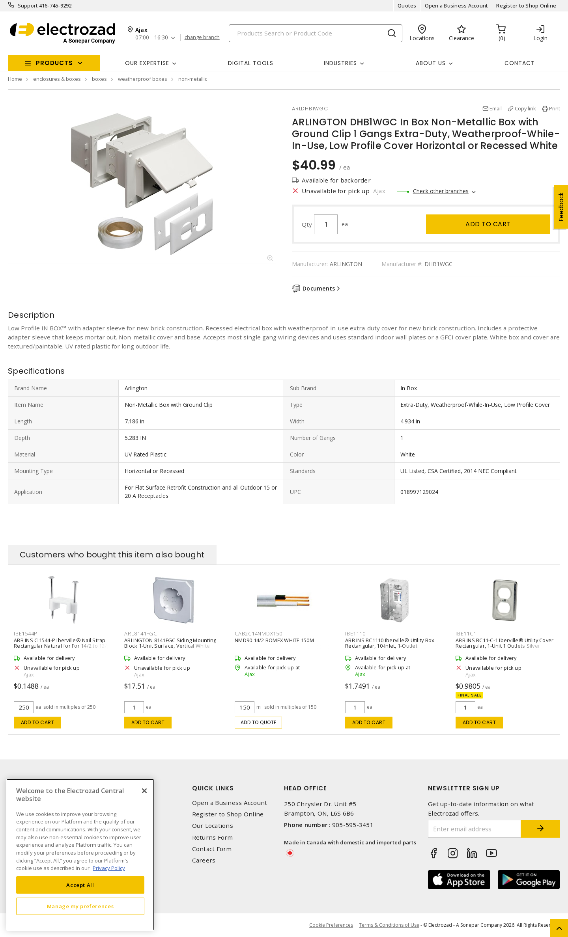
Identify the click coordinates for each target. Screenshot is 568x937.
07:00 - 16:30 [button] (151, 37)
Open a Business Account (456, 5)
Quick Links (213, 788)
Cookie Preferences (331, 925)
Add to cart (488, 224)
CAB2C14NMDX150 (258, 633)
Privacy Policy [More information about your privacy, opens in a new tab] (109, 868)
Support (28, 5)
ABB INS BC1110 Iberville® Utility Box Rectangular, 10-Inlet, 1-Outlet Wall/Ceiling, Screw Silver (389, 646)
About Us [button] (431, 63)
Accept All (80, 885)
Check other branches (441, 191)
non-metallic (192, 78)
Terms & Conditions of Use (389, 925)
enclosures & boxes (57, 78)
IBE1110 (355, 633)
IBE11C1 (466, 633)
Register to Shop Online (526, 5)
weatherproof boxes (142, 78)
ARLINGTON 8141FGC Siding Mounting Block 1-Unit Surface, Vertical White (170, 643)
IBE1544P (25, 633)
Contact (519, 63)
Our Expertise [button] (147, 63)
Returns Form (212, 837)
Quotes (407, 5)
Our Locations (212, 825)
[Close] (144, 790)
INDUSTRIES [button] (340, 63)
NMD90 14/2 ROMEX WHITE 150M (274, 640)
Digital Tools (250, 63)
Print (554, 108)
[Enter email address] (474, 829)
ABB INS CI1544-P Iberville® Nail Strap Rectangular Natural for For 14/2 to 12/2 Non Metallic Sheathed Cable (62, 646)
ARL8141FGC (140, 633)
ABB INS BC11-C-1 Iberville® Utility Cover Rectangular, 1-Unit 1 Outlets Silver (504, 643)
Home (15, 78)
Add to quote (259, 722)
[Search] (315, 33)
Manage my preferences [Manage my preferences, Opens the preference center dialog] (80, 906)
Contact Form (212, 849)
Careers (204, 860)
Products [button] (54, 63)
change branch (202, 37)
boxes (99, 78)
